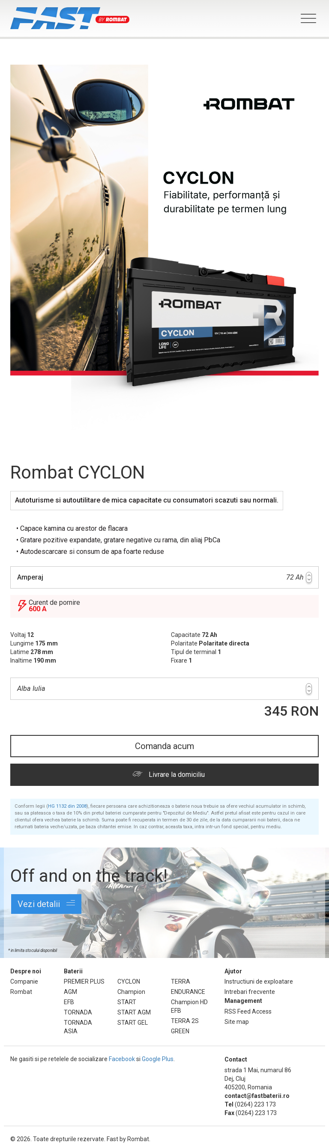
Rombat (21, 991)
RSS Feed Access (248, 1011)
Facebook (122, 1059)
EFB (69, 1002)
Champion (131, 991)
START (126, 1002)
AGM (70, 991)
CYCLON (128, 981)
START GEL (132, 1022)
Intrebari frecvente (249, 991)
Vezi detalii (46, 903)
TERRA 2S (185, 1020)
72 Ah (164, 577)
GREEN (180, 1031)
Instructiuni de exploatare (258, 981)
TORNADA (78, 1012)
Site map (236, 1021)
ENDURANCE (188, 991)
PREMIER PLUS (84, 981)
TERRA (180, 981)
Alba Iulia (164, 689)
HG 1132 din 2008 (67, 806)
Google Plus (157, 1059)
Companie (24, 981)
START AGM (134, 1012)
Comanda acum (164, 746)
